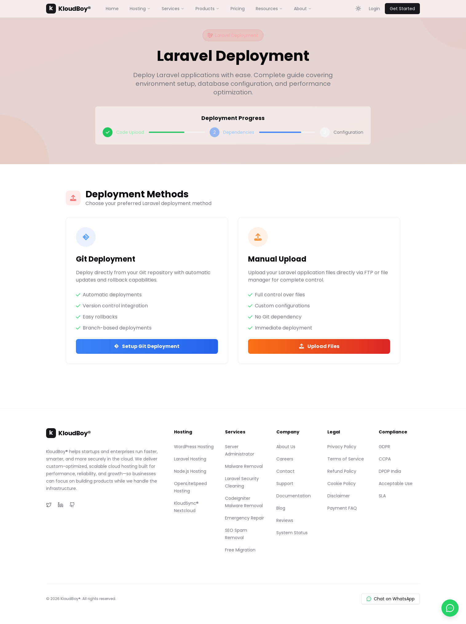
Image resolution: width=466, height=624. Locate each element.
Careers (284, 459)
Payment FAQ (342, 508)
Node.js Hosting (190, 471)
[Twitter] (49, 504)
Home (112, 9)
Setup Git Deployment (147, 346)
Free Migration (240, 550)
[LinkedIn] (60, 504)
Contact (285, 471)
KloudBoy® (68, 9)
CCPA (385, 459)
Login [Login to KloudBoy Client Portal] (374, 9)
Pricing (238, 9)
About (303, 9)
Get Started (402, 9)
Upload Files (319, 346)
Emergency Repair (244, 518)
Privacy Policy (341, 447)
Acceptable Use (396, 483)
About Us (285, 447)
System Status (292, 533)
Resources (269, 9)
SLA (382, 496)
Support (284, 483)
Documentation (293, 496)
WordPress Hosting (194, 447)
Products (207, 9)
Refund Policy (341, 471)
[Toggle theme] (358, 8)
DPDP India (390, 471)
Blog (280, 508)
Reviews (284, 520)
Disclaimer (338, 496)
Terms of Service (345, 459)
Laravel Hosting (190, 459)
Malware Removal (244, 466)
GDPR (384, 447)
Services (173, 9)
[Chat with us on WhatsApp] (450, 608)
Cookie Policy (341, 483)
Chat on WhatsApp (390, 599)
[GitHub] (72, 504)
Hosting (140, 9)
